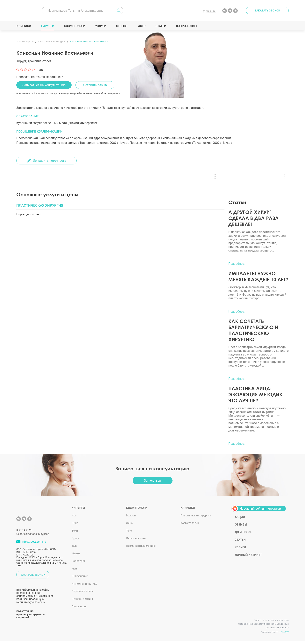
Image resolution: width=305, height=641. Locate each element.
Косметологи (74, 26)
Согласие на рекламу (277, 627)
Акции (240, 517)
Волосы (131, 515)
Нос (74, 515)
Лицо (75, 523)
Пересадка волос (83, 591)
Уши (74, 568)
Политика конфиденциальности (271, 620)
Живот (76, 553)
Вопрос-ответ (186, 26)
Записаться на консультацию (44, 85)
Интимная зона (136, 538)
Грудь (75, 538)
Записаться (152, 480)
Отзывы (122, 26)
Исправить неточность (49, 160)
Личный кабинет (248, 555)
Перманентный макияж (141, 545)
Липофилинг (80, 576)
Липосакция (79, 606)
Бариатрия (79, 560)
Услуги (100, 26)
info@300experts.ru (34, 541)
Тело (74, 545)
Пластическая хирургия (196, 515)
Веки (75, 530)
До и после (243, 532)
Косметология (190, 523)
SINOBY (285, 632)
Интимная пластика (84, 583)
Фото (141, 26)
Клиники (24, 26)
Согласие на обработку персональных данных (263, 624)
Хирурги (47, 26)
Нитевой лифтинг (82, 598)
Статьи (160, 26)
